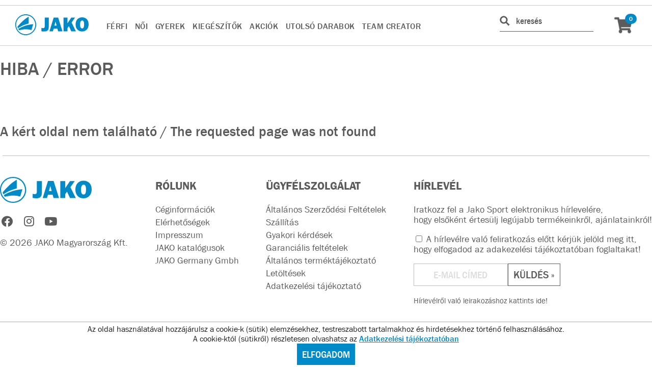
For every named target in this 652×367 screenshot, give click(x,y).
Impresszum (179, 235)
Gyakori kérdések (299, 235)
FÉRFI (117, 26)
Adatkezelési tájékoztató (313, 286)
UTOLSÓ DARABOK (320, 26)
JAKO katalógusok (190, 248)
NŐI (141, 26)
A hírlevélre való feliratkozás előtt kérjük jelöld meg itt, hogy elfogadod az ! (527, 244)
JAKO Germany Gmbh (197, 260)
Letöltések (286, 273)
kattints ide (527, 300)
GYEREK (170, 26)
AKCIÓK (264, 26)
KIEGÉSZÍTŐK (217, 26)
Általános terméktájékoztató (321, 260)
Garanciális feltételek (307, 248)
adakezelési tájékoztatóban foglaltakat (562, 249)
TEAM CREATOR (391, 26)
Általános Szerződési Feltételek (326, 209)
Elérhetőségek (182, 222)
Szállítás (282, 222)
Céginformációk (185, 209)
